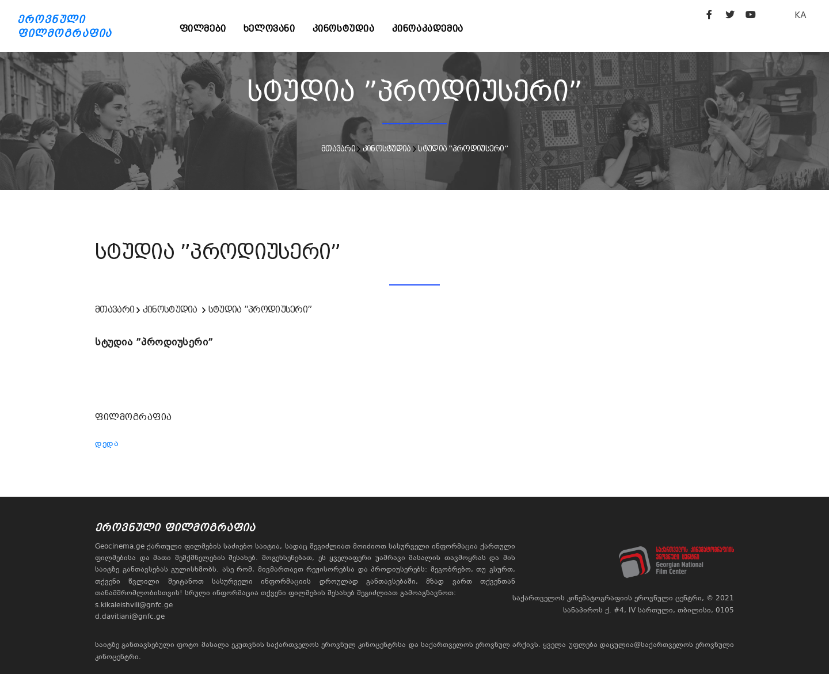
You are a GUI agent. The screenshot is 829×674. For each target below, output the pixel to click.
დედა (107, 443)
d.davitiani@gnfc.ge (130, 616)
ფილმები (203, 28)
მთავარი (338, 148)
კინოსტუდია (344, 28)
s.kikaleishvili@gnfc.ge (134, 605)
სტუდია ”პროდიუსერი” (463, 148)
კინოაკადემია (427, 28)
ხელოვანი (269, 28)
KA (800, 14)
